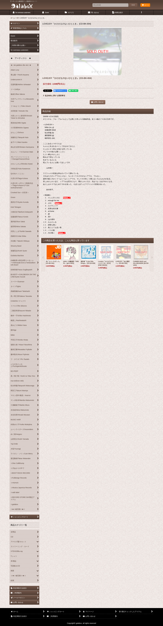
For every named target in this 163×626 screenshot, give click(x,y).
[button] (142, 12)
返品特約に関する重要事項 (54, 96)
